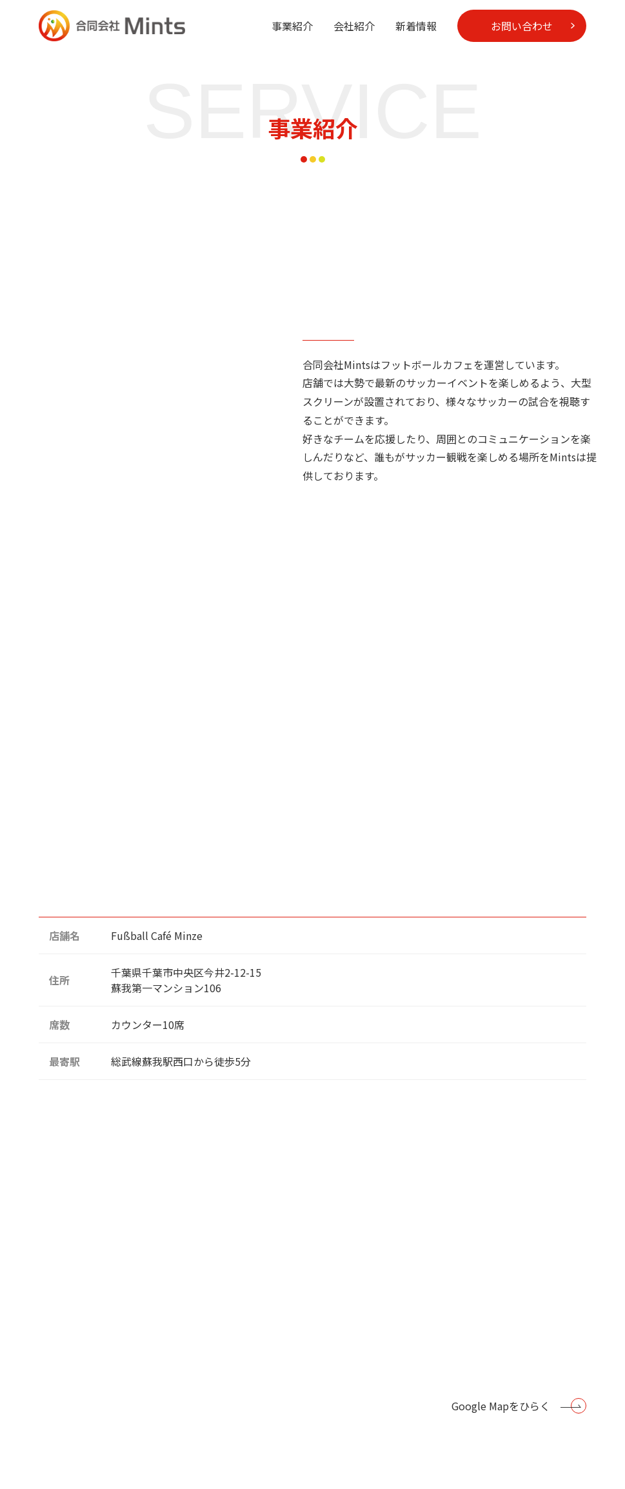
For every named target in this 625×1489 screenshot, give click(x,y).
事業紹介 (292, 26)
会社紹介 (354, 26)
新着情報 (416, 26)
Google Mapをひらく (500, 1406)
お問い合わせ (522, 26)
